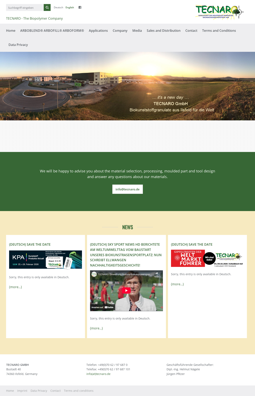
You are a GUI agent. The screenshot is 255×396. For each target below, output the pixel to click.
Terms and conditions (79, 391)
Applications (98, 30)
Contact (191, 30)
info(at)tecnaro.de (98, 374)
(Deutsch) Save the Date (30, 244)
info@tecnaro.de (128, 189)
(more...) (15, 287)
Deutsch (58, 7)
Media (137, 30)
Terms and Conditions (219, 30)
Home (10, 30)
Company (120, 30)
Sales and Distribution (164, 30)
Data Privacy (18, 44)
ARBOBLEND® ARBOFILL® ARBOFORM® (52, 30)
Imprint (22, 391)
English (70, 7)
